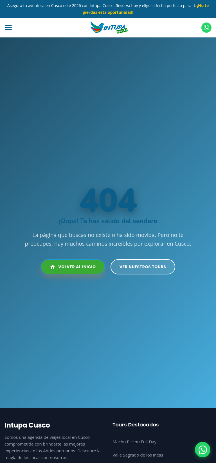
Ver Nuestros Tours (143, 267)
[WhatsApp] (202, 449)
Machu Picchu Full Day (134, 441)
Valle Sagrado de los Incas (137, 455)
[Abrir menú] (30, 27)
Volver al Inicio (73, 267)
